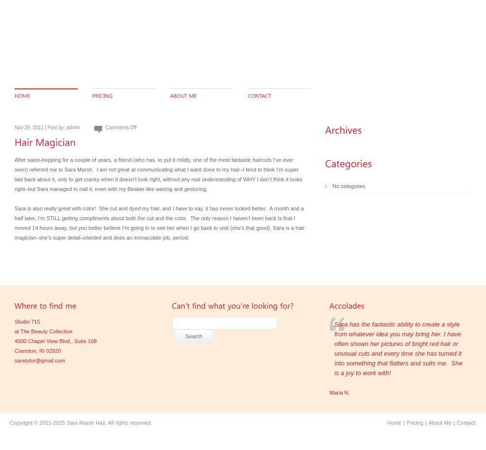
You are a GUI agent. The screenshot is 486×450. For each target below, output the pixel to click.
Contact (466, 423)
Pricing (415, 423)
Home (394, 423)
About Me (440, 423)
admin (73, 127)
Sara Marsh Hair (86, 423)
